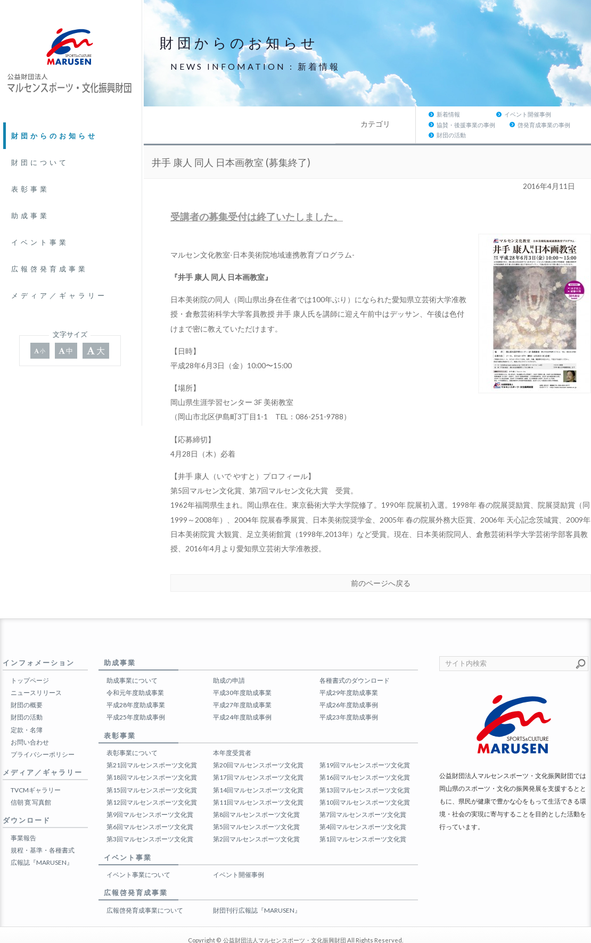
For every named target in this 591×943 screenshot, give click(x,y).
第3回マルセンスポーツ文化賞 (149, 818)
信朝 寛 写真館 (31, 781)
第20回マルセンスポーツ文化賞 (258, 744)
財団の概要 (27, 684)
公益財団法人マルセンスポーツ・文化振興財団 (284, 919)
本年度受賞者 (232, 732)
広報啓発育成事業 (49, 268)
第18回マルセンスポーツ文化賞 (151, 756)
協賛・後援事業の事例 (411, 114)
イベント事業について (138, 854)
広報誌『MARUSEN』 (42, 842)
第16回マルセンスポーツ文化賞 (364, 756)
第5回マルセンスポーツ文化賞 (256, 806)
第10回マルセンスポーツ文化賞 (364, 781)
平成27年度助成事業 (242, 684)
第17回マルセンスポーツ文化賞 (258, 756)
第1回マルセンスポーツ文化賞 (362, 818)
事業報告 (23, 817)
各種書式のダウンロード (354, 660)
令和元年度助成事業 (135, 672)
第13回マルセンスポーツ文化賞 (364, 769)
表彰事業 (30, 189)
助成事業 (30, 215)
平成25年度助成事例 (135, 696)
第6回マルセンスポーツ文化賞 (149, 806)
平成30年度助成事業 (242, 672)
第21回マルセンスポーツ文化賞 (151, 744)
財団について (40, 162)
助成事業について (132, 660)
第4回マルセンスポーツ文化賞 (362, 806)
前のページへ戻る (381, 562)
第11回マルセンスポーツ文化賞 (258, 781)
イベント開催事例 (336, 114)
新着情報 (256, 114)
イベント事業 (40, 242)
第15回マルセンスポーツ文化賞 (151, 769)
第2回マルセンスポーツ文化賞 (256, 818)
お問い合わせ (30, 721)
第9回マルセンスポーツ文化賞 (149, 794)
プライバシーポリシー (43, 734)
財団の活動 (552, 114)
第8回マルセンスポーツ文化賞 (256, 794)
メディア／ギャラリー (59, 295)
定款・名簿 (27, 709)
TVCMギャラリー (36, 769)
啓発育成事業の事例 (489, 114)
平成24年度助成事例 (242, 696)
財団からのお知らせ (54, 135)
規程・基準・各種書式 (43, 829)
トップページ (30, 660)
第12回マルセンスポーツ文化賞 (151, 781)
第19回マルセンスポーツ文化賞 (364, 744)
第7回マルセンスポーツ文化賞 (362, 794)
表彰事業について (132, 732)
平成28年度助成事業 (135, 684)
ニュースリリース (36, 672)
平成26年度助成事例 (348, 684)
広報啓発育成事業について (144, 890)
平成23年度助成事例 (348, 696)
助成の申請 (229, 660)
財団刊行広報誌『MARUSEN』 (257, 890)
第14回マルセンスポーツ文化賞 (258, 769)
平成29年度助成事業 (348, 672)
